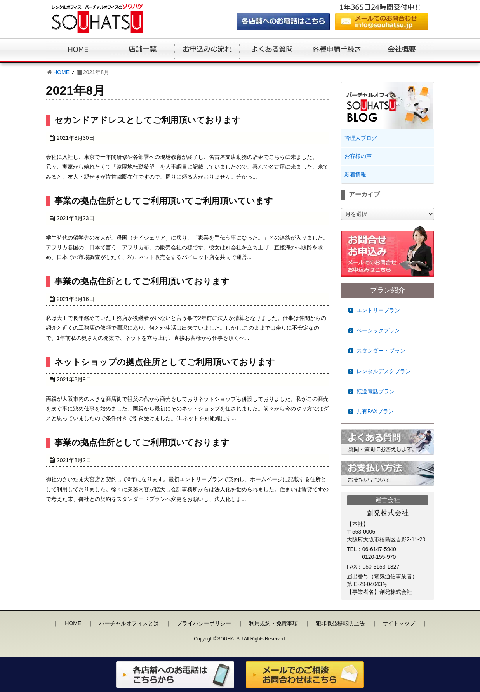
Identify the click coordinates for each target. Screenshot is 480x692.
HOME (61, 72)
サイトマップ (399, 623)
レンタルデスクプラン (384, 371)
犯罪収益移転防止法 (340, 623)
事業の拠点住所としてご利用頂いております (142, 281)
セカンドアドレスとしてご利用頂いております (147, 120)
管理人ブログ (360, 138)
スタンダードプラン (381, 351)
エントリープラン (378, 310)
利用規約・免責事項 (273, 623)
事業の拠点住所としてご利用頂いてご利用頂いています (163, 201)
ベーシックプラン (378, 330)
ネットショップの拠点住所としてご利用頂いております (164, 362)
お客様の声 (358, 156)
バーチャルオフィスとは (129, 623)
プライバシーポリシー (204, 623)
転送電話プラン (376, 391)
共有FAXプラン (375, 411)
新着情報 (355, 174)
